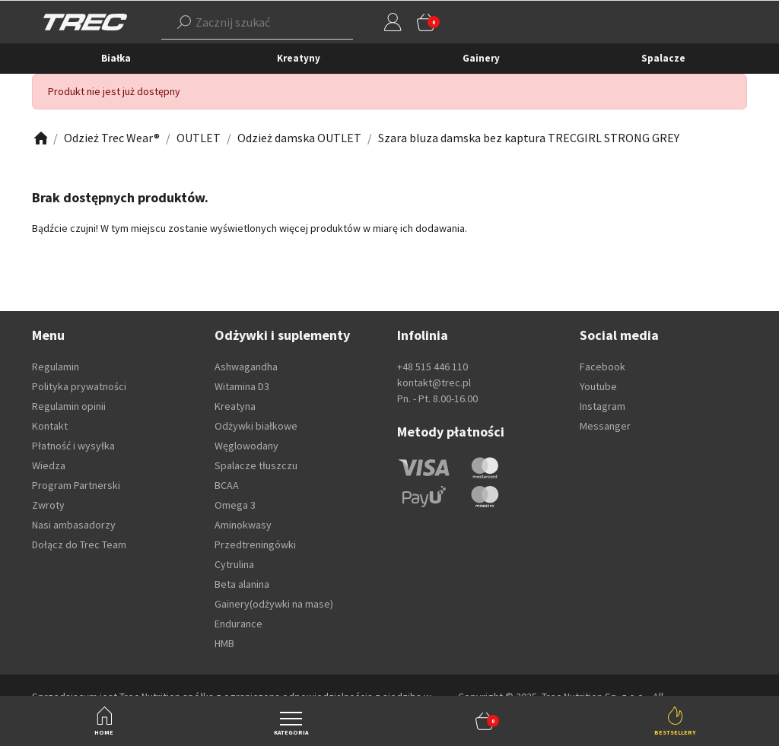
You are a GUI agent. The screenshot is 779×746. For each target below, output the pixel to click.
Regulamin (55, 366)
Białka (116, 58)
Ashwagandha (246, 366)
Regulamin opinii (69, 406)
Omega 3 (235, 505)
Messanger (605, 426)
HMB (224, 643)
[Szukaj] (184, 22)
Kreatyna (235, 406)
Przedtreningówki (255, 544)
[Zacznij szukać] (234, 22)
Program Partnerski (76, 485)
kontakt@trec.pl (434, 382)
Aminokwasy (243, 525)
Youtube (598, 386)
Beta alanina (242, 584)
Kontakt (50, 426)
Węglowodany (246, 445)
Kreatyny (298, 58)
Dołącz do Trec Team (79, 544)
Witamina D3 (242, 386)
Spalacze (663, 58)
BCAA (227, 485)
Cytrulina (234, 564)
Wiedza (48, 465)
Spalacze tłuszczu (256, 465)
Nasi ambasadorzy (74, 525)
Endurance (238, 623)
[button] (484, 721)
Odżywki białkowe (256, 426)
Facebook (602, 366)
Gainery (481, 58)
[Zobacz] (39, 138)
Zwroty (48, 505)
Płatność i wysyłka (73, 445)
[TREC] (85, 21)
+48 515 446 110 (432, 366)
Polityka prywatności (79, 386)
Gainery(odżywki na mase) (274, 604)
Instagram (602, 406)
